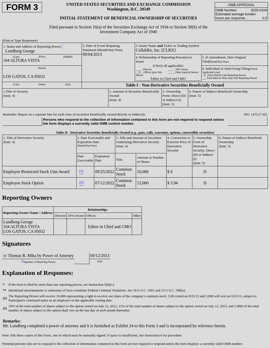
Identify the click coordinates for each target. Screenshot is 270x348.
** (22, 261)
